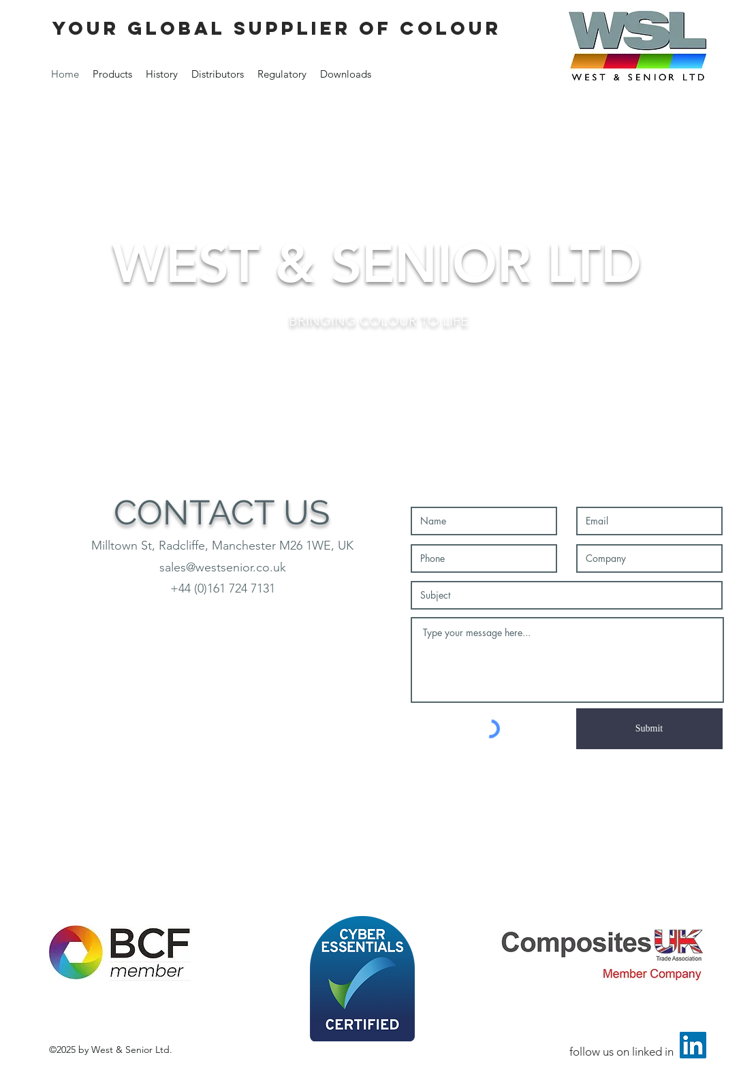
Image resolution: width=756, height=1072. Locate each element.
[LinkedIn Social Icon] (693, 1045)
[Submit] (649, 728)
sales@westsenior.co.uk (222, 567)
